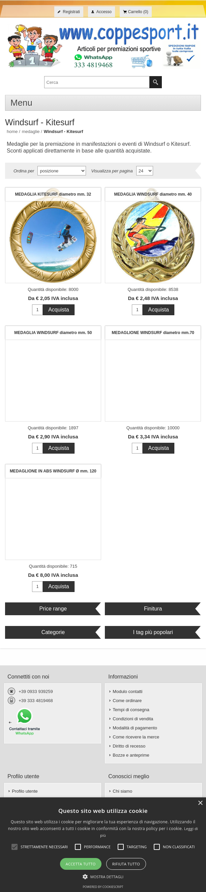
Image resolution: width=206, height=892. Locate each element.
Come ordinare (127, 700)
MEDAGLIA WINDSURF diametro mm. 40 (153, 194)
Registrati (71, 11)
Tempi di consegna (131, 709)
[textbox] (97, 82)
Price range (53, 609)
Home (12, 131)
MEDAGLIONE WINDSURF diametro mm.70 (153, 332)
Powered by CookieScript (103, 887)
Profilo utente (25, 791)
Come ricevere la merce (136, 736)
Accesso (104, 11)
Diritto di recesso (129, 746)
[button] (103, 876)
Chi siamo (122, 791)
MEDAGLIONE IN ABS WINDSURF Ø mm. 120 (53, 471)
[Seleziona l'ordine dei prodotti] (61, 170)
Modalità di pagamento (135, 727)
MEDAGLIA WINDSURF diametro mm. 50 (53, 332)
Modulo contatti (127, 691)
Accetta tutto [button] (81, 863)
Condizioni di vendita (133, 718)
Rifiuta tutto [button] (126, 863)
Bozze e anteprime (131, 755)
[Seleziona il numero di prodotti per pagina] (144, 170)
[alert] (103, 844)
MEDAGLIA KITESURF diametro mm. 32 (53, 194)
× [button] (200, 803)
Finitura (153, 609)
